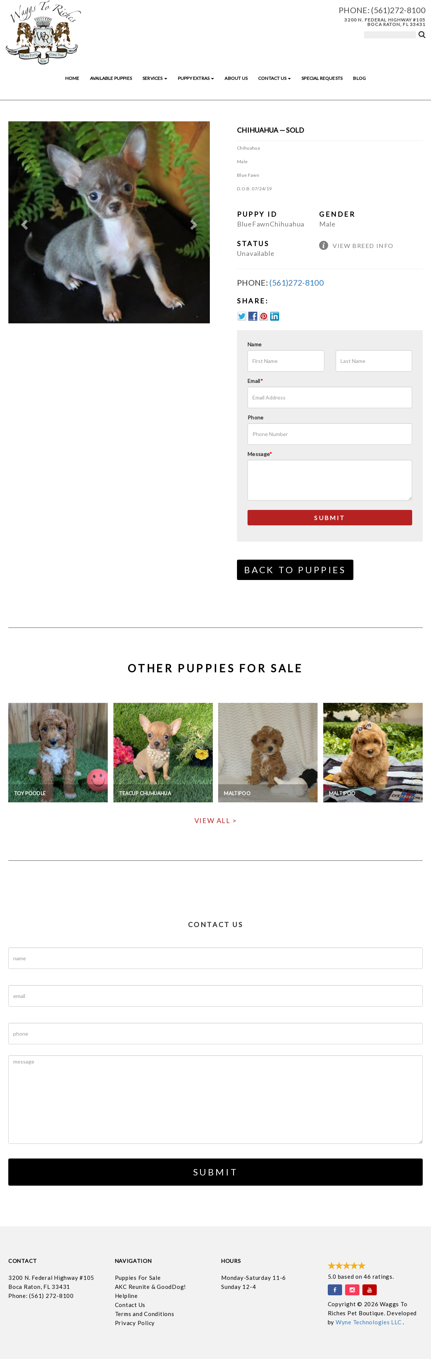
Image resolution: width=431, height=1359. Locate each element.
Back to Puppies (295, 569)
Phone (256, 417)
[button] (23, 222)
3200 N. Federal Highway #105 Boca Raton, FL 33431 (384, 22)
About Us (236, 78)
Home (72, 78)
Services (154, 78)
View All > (215, 820)
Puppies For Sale (138, 1277)
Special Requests (321, 78)
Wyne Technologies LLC (369, 1322)
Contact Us (274, 78)
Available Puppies (111, 78)
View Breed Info (363, 245)
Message (260, 454)
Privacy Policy (135, 1322)
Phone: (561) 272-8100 (41, 1295)
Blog (359, 78)
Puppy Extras (196, 78)
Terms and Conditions (144, 1313)
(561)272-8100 (398, 10)
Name (254, 344)
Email (255, 381)
